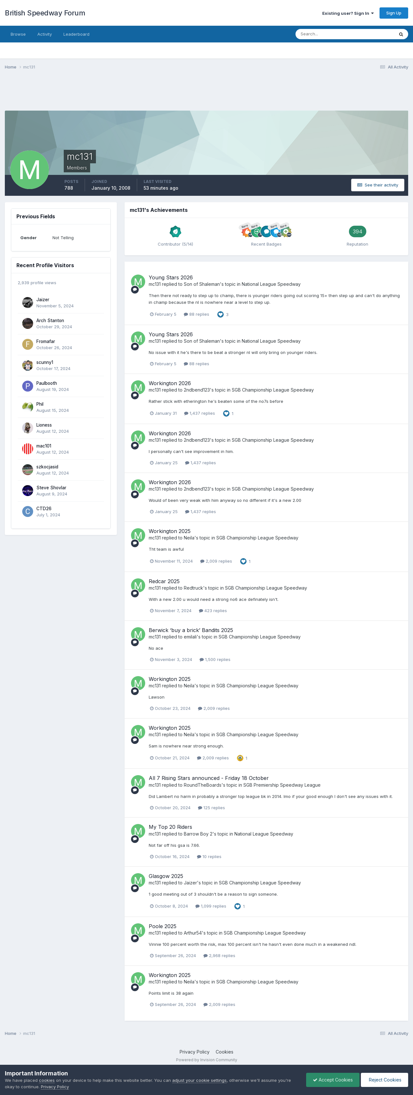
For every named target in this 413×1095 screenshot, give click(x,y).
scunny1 (44, 362)
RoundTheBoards (202, 785)
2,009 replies (216, 561)
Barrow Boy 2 (198, 834)
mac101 (43, 445)
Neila (189, 537)
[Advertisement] (206, 94)
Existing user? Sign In (348, 13)
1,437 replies (199, 413)
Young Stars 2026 (171, 277)
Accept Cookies (333, 1079)
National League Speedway (271, 284)
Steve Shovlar (51, 487)
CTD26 (44, 508)
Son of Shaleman (202, 284)
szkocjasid (47, 466)
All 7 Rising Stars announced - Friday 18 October (209, 778)
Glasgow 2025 (166, 876)
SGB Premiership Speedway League (282, 785)
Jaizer (42, 299)
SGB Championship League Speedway (273, 390)
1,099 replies (210, 906)
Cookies (224, 1051)
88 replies (196, 314)
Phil (39, 404)
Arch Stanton (50, 320)
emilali (190, 636)
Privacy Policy (195, 1051)
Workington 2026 (170, 383)
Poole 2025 (162, 926)
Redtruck (193, 588)
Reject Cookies (384, 1079)
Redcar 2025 (164, 581)
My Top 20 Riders (170, 827)
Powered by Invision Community (206, 1059)
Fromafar (45, 341)
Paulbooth (46, 383)
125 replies (211, 807)
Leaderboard (76, 34)
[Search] (324, 34)
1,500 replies (215, 659)
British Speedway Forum (45, 13)
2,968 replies (219, 955)
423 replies (213, 610)
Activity (44, 34)
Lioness (44, 425)
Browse (18, 34)
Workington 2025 (170, 531)
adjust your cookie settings (199, 1080)
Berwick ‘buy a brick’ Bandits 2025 (191, 630)
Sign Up (393, 12)
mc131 (155, 284)
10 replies (209, 856)
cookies (47, 1080)
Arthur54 (193, 933)
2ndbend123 (197, 390)
